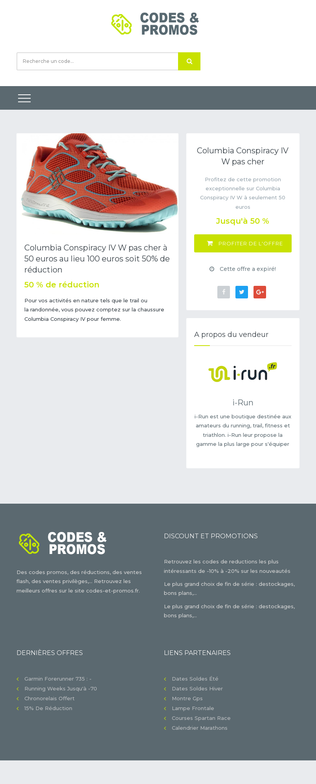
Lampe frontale (193, 708)
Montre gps (187, 698)
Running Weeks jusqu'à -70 (60, 688)
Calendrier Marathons (200, 728)
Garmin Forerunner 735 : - (58, 678)
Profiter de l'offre (245, 243)
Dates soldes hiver (197, 688)
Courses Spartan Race (201, 718)
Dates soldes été (195, 678)
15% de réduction (48, 708)
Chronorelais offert (49, 698)
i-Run (243, 402)
